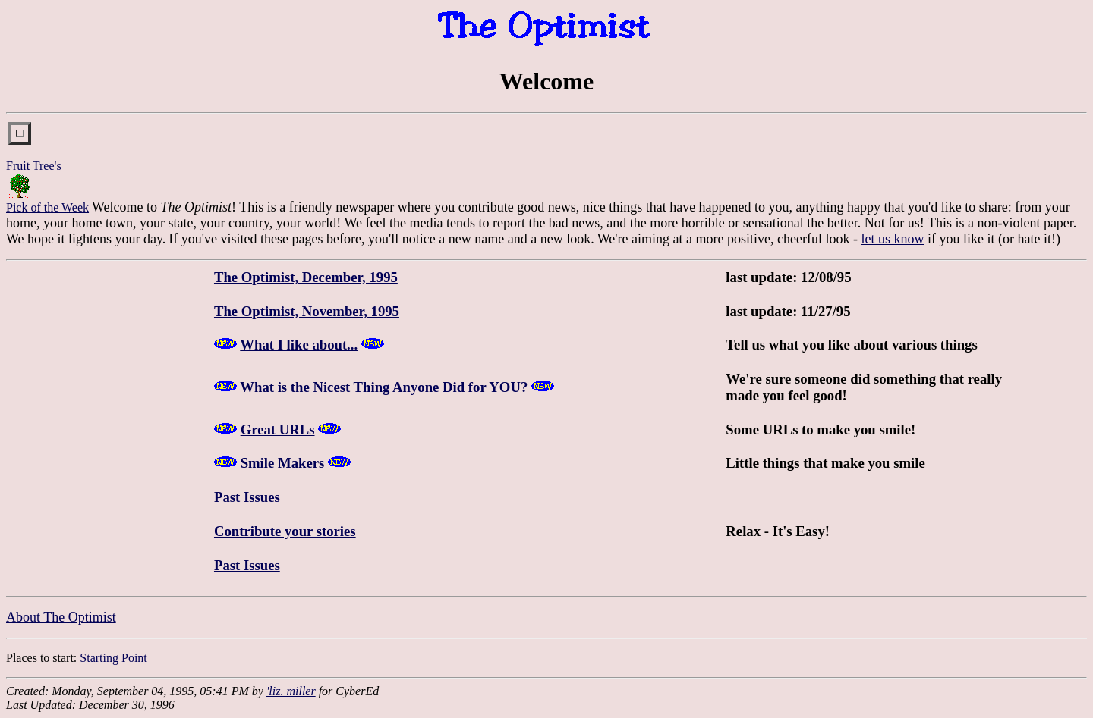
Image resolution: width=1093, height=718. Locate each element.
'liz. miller (291, 691)
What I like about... (299, 345)
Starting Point (113, 657)
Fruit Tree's (33, 165)
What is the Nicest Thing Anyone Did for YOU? (384, 387)
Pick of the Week (47, 207)
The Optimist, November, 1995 (306, 311)
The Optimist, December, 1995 (306, 277)
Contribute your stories (285, 531)
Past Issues (247, 497)
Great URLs (278, 429)
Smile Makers (283, 463)
